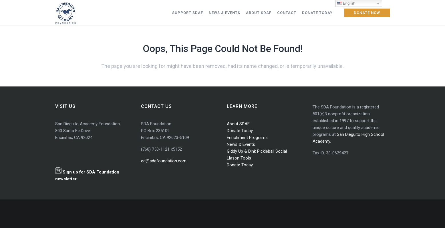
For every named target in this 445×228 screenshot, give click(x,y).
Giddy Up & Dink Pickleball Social (257, 151)
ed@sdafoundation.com (163, 161)
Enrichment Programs (247, 137)
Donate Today (240, 130)
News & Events (241, 144)
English (346, 3)
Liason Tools (239, 158)
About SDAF (238, 123)
